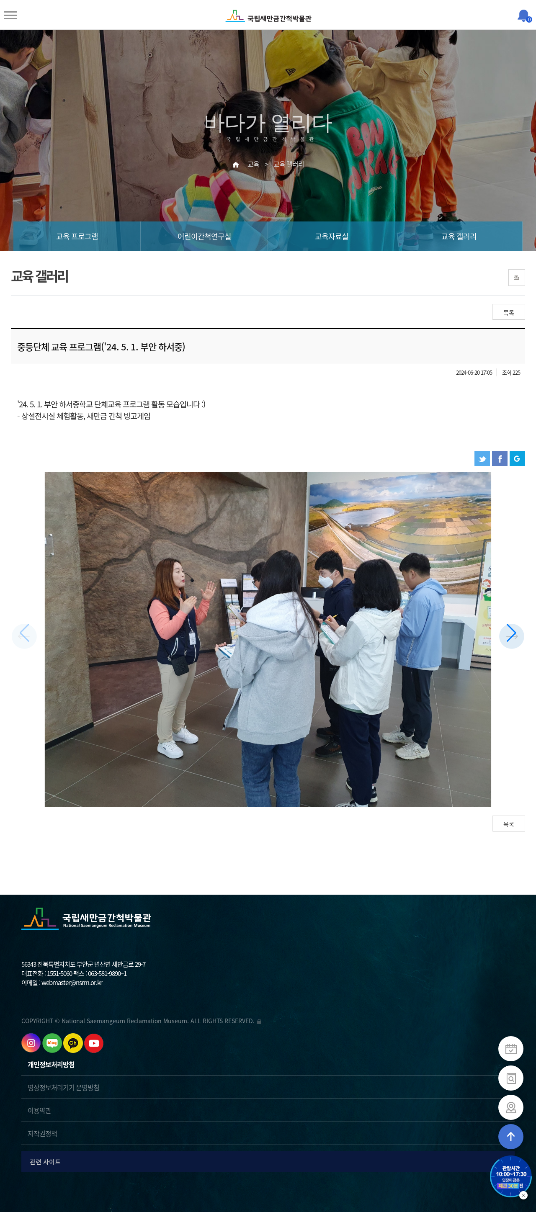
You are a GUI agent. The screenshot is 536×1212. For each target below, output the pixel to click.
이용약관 (39, 1110)
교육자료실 (331, 236)
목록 (508, 312)
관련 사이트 (269, 1161)
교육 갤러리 (459, 236)
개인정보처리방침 (51, 1064)
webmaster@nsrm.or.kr (71, 982)
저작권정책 (42, 1133)
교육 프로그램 (77, 236)
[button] (511, 636)
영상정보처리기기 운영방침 (63, 1087)
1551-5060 (59, 973)
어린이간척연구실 (204, 236)
